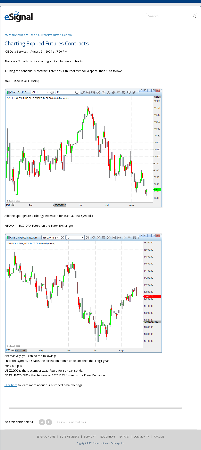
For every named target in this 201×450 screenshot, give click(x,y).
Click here (11, 385)
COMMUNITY (141, 436)
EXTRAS (124, 436)
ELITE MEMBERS (69, 436)
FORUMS (159, 436)
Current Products (48, 35)
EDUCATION (107, 436)
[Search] (171, 16)
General (67, 35)
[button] (42, 422)
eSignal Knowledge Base (20, 35)
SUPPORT (90, 436)
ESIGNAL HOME (46, 436)
